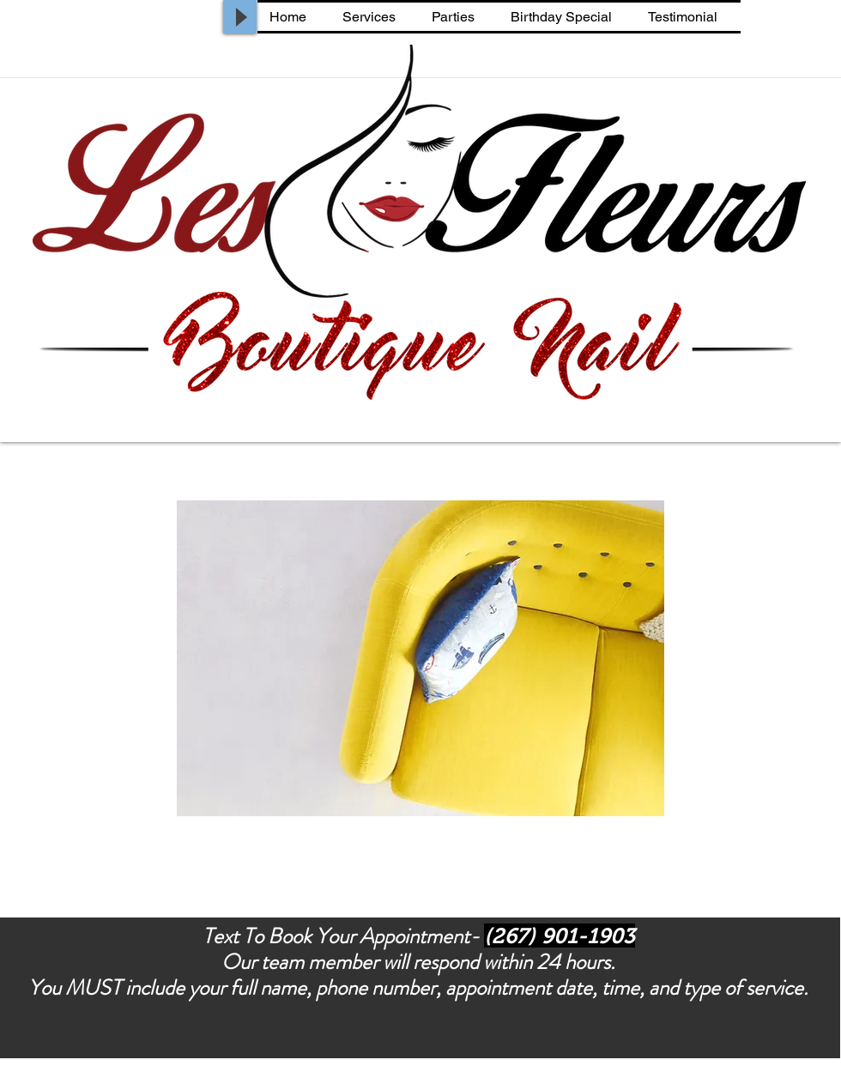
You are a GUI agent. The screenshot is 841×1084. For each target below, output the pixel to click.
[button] (420, 658)
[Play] (240, 16)
